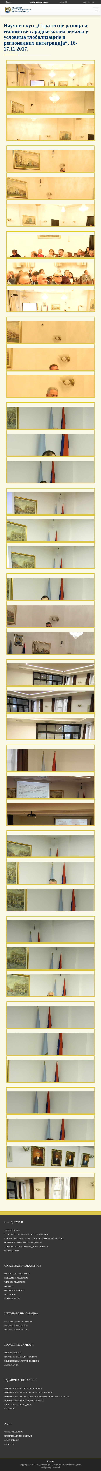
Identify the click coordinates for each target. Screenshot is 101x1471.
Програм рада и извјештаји (18, 1436)
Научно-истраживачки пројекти (20, 1357)
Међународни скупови (16, 1326)
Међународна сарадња (21, 1313)
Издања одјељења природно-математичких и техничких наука (36, 1396)
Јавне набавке (11, 1440)
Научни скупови (12, 1353)
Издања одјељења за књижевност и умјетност (28, 1392)
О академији (13, 1222)
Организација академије (22, 1265)
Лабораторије (11, 1365)
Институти (10, 1294)
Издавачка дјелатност (20, 1380)
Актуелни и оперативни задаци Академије (26, 1247)
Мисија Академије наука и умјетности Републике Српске (33, 1238)
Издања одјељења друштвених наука (23, 1388)
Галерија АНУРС (12, 1298)
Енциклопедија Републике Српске (21, 1361)
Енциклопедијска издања (17, 1405)
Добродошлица (12, 1230)
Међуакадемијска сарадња (18, 1321)
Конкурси (9, 1444)
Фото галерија (11, 1251)
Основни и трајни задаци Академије (23, 1242)
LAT (89, 2)
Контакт (8, 2)
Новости (32, 2)
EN (93, 2)
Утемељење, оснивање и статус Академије (26, 1234)
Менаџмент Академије (16, 1278)
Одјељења (9, 1286)
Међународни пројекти (16, 1330)
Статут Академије (13, 1432)
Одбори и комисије (14, 1290)
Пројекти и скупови (19, 1344)
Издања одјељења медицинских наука (24, 1401)
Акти (8, 1423)
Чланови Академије (14, 1282)
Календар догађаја (42, 2)
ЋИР (84, 2)
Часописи (9, 1409)
